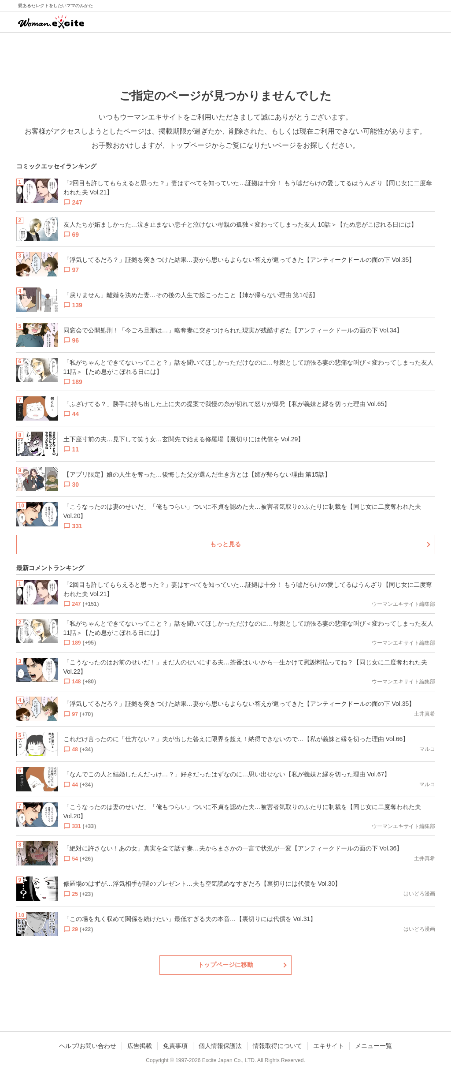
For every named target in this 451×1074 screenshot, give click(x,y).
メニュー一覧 (373, 1045)
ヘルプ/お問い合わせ (87, 1045)
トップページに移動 (225, 964)
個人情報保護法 (220, 1045)
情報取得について (277, 1045)
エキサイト (328, 1045)
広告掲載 (139, 1045)
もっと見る (225, 544)
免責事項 (175, 1045)
